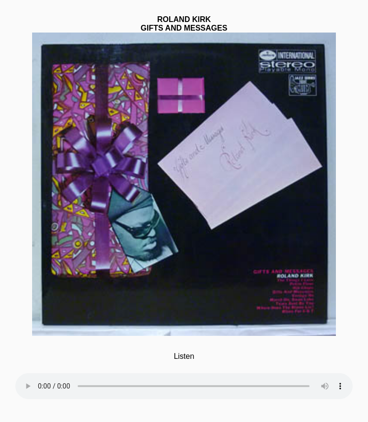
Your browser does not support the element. (184, 380)
